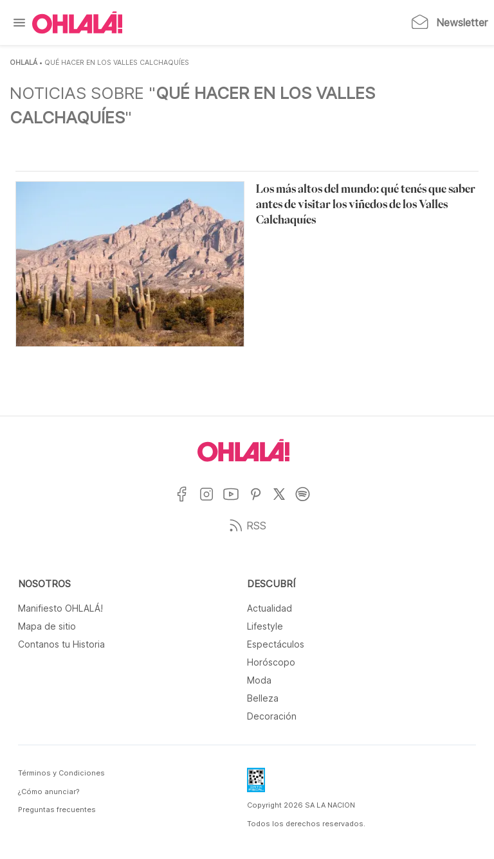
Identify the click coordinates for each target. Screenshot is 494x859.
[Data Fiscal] (256, 784)
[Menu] (19, 22)
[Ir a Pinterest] (260, 502)
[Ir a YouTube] (235, 502)
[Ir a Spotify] (307, 502)
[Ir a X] (284, 502)
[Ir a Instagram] (211, 502)
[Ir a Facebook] (186, 502)
